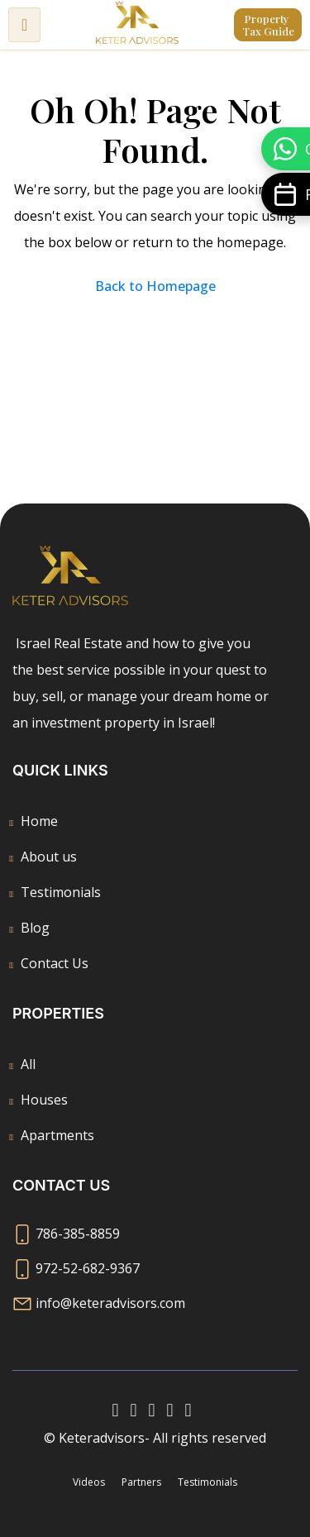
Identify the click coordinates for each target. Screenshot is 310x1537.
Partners (141, 1482)
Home (39, 821)
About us (49, 856)
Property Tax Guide (268, 25)
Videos (89, 1482)
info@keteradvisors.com (110, 1303)
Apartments (57, 1135)
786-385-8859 (78, 1233)
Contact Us (54, 963)
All (28, 1064)
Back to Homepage (155, 286)
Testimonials (61, 892)
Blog (35, 928)
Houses (44, 1100)
